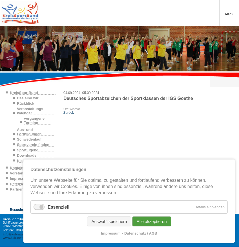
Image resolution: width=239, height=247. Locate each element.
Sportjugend (28, 150)
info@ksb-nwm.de (16, 234)
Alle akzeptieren (152, 221)
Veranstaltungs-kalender (31, 111)
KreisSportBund (24, 93)
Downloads (26, 155)
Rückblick (25, 103)
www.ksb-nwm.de (16, 237)
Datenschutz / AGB (140, 233)
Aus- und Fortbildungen (29, 132)
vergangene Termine (34, 120)
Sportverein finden (33, 145)
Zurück (68, 113)
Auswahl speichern (109, 221)
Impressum (111, 233)
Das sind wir (28, 98)
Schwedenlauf (29, 139)
